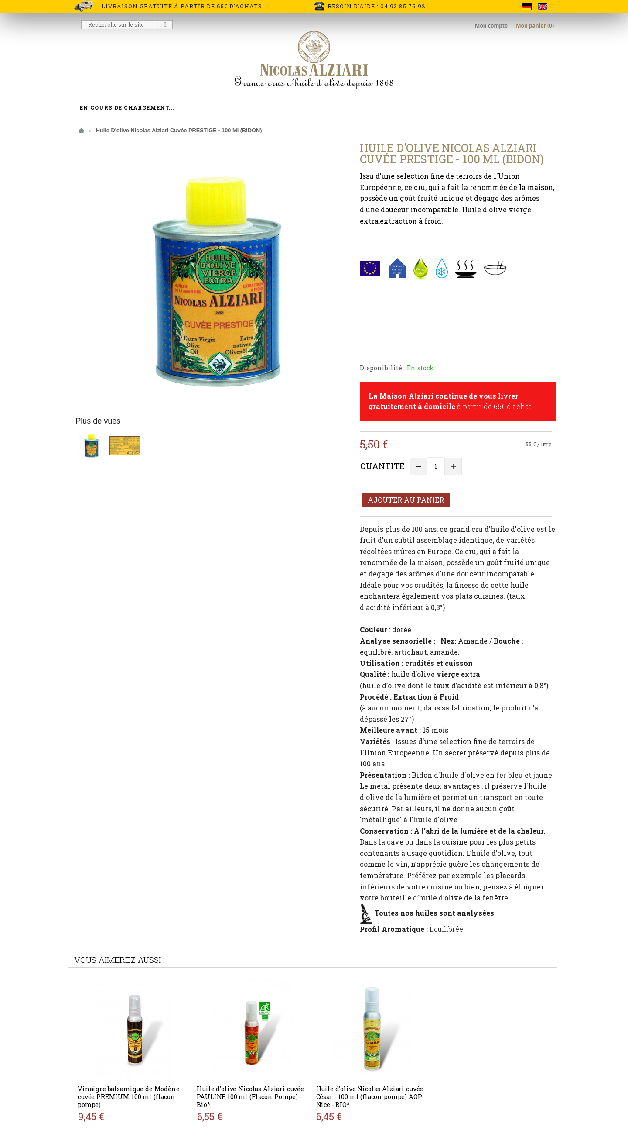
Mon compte (492, 25)
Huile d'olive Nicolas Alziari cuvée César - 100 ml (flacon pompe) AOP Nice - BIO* (369, 1097)
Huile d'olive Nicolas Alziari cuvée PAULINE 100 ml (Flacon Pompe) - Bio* (250, 1097)
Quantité (382, 465)
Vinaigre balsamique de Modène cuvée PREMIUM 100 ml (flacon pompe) (129, 1097)
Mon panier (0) (535, 25)
